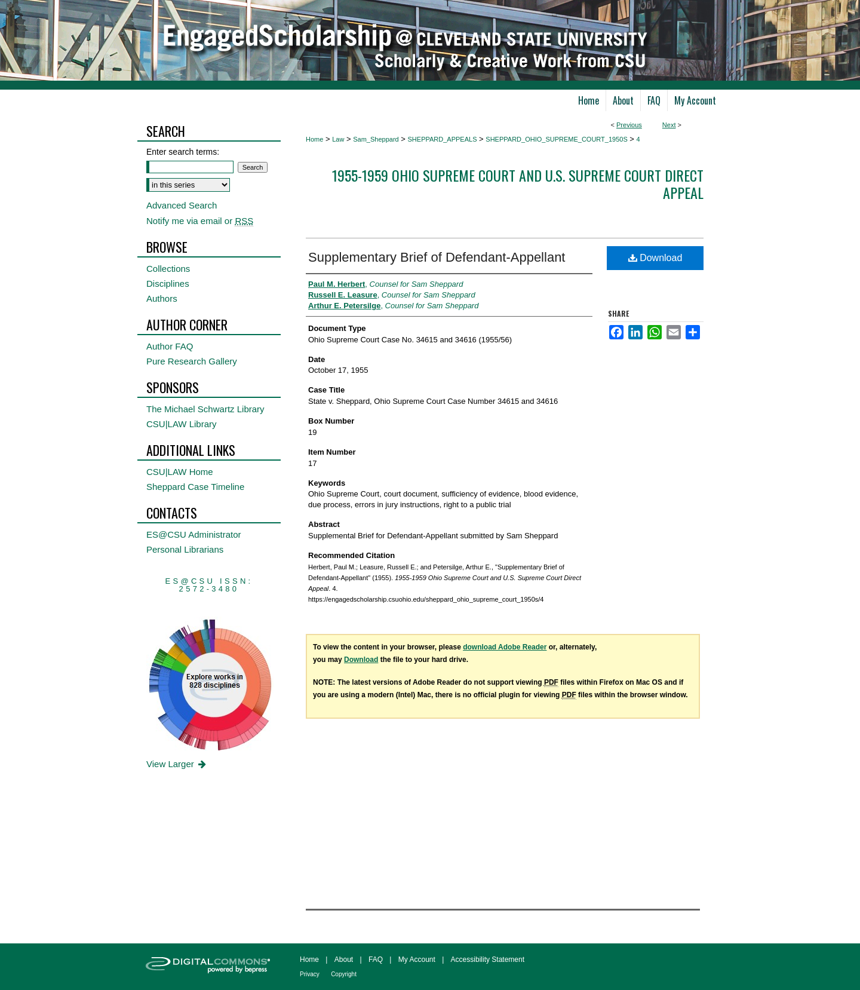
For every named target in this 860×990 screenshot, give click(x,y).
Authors (161, 298)
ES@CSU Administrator (193, 534)
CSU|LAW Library (181, 424)
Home (314, 139)
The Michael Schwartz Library (205, 409)
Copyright (344, 974)
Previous (629, 124)
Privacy (310, 974)
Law (338, 139)
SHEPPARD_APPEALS (442, 139)
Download (655, 258)
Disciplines (167, 283)
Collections (168, 268)
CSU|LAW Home (179, 472)
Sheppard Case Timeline (195, 487)
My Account (416, 959)
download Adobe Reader (504, 647)
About (343, 959)
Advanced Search (181, 205)
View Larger (177, 764)
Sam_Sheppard (375, 139)
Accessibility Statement (487, 959)
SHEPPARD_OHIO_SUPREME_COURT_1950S (556, 139)
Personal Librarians (184, 549)
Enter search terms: (182, 152)
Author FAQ (169, 346)
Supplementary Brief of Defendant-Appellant (436, 257)
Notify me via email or (199, 221)
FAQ (375, 959)
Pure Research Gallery (191, 361)
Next (669, 124)
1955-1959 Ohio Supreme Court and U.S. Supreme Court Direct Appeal (518, 183)
